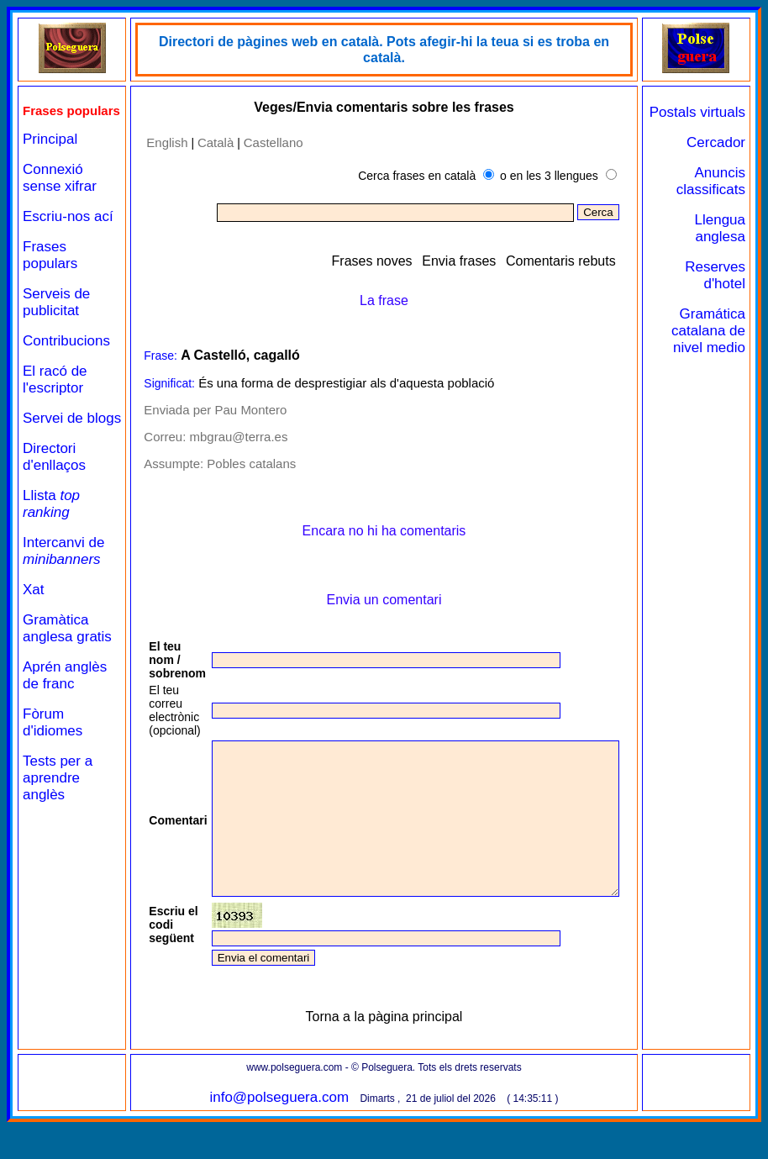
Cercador (722, 159)
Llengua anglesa (727, 245)
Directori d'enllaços (54, 504)
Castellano (262, 141)
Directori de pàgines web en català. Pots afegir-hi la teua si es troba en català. (396, 41)
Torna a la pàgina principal (397, 1047)
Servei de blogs (53, 457)
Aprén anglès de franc (65, 740)
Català (205, 141)
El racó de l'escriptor (55, 410)
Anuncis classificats (717, 198)
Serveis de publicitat (56, 333)
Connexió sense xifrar (60, 192)
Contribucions (66, 372)
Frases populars (50, 286)
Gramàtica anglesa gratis (55, 684)
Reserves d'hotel (722, 292)
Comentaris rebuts (597, 260)
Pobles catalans (240, 463)
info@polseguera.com (292, 1127)
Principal (50, 153)
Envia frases (496, 260)
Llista (51, 551)
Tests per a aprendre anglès (57, 842)
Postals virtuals (729, 120)
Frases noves (408, 260)
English (155, 141)
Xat (34, 637)
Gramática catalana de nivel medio (719, 356)
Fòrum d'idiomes (52, 787)
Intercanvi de (63, 598)
